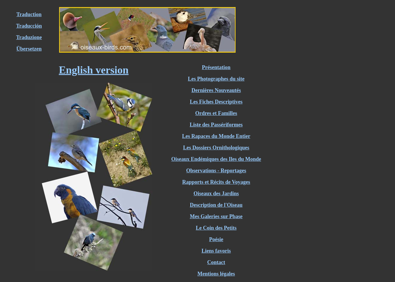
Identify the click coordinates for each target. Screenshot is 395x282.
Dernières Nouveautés (216, 90)
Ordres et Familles (216, 113)
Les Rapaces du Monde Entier (216, 136)
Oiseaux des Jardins (216, 193)
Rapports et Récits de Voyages (216, 182)
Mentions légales (216, 274)
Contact (216, 262)
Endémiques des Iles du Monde (225, 159)
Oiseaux (180, 159)
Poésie (216, 239)
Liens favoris (216, 251)
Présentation (216, 67)
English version (94, 70)
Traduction (29, 14)
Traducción (29, 26)
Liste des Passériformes (216, 125)
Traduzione (29, 37)
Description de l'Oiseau (216, 205)
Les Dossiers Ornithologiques (216, 148)
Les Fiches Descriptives (216, 102)
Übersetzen (29, 49)
